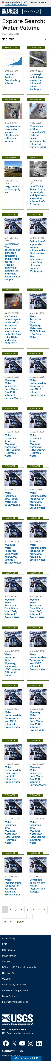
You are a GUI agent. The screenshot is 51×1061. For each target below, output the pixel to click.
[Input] (31, 11)
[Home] (10, 13)
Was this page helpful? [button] (26, 1058)
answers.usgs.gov (11, 1055)
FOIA (4, 944)
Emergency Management (15, 1002)
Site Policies (8, 950)
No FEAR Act (8, 973)
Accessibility (8, 938)
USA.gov (6, 979)
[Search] (38, 11)
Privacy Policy (9, 956)
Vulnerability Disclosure (14, 984)
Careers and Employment (15, 990)
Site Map (6, 961)
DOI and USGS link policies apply (19, 967)
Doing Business (10, 996)
